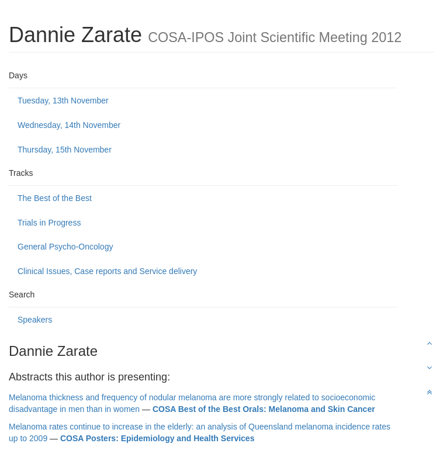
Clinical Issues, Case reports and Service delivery (107, 271)
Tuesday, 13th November (63, 100)
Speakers (35, 319)
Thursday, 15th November (65, 149)
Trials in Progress (49, 222)
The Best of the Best (55, 198)
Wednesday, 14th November (69, 125)
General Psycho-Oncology (65, 246)
